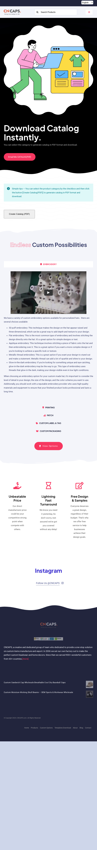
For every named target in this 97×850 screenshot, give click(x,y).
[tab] (48, 264)
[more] (25, 659)
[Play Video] (48, 293)
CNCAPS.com (22, 718)
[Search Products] (55, 12)
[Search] (37, 12)
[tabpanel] (48, 336)
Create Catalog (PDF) (19, 214)
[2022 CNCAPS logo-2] (12, 9)
